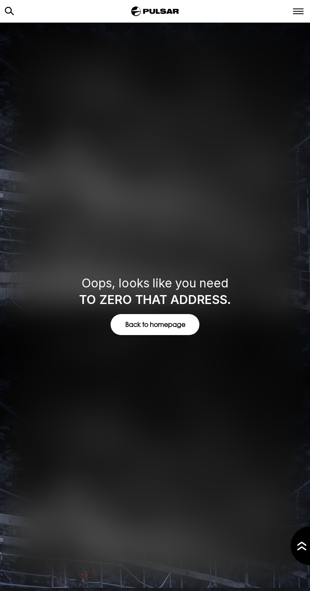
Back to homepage (155, 324)
